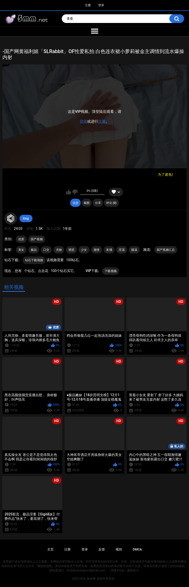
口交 (46, 250)
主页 (50, 549)
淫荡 (122, 250)
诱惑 (71, 250)
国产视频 (37, 239)
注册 (88, 5)
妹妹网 (91, 578)
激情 (97, 250)
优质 (21, 239)
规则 (119, 549)
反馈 (101, 549)
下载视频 (111, 271)
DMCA (137, 549)
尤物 (59, 250)
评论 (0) (111, 203)
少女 (84, 250)
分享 (98, 203)
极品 (34, 250)
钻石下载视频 (34, 260)
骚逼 (134, 250)
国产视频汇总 (166, 250)
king (26, 218)
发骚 (109, 250)
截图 (87, 203)
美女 (21, 250)
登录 (101, 5)
